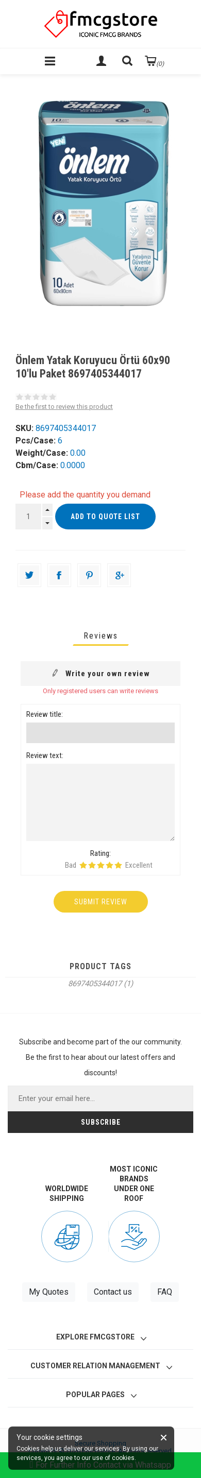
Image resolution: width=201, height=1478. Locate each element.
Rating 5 (118, 865)
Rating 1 (83, 865)
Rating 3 (100, 865)
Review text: (44, 755)
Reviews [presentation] (100, 636)
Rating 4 (109, 865)
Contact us (113, 1292)
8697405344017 (95, 983)
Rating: (100, 853)
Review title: (44, 714)
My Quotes (49, 1292)
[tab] (100, 636)
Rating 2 (92, 865)
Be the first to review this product (64, 406)
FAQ (164, 1292)
